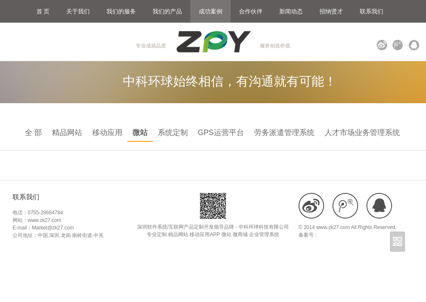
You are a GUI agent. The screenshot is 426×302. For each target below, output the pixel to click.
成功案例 (210, 11)
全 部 (33, 132)
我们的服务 (121, 11)
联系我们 (371, 11)
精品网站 (67, 132)
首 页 (43, 11)
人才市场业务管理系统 (362, 132)
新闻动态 (291, 11)
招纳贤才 (331, 11)
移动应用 (107, 132)
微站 (140, 132)
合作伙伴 (250, 11)
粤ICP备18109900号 (341, 235)
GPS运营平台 (221, 132)
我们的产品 (167, 11)
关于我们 (78, 11)
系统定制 (173, 132)
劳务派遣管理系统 (284, 132)
